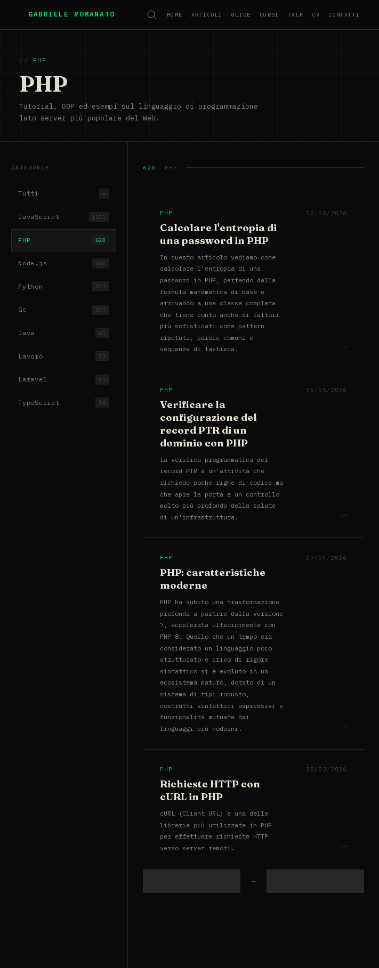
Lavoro (63, 356)
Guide (241, 14)
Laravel (63, 380)
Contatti (344, 14)
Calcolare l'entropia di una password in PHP (218, 234)
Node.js (63, 263)
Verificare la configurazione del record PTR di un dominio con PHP (208, 423)
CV (316, 14)
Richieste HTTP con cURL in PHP (210, 790)
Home (175, 14)
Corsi (269, 14)
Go (63, 310)
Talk (296, 14)
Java (63, 333)
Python (63, 286)
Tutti (63, 194)
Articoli (207, 14)
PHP (63, 240)
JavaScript (63, 217)
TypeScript (63, 402)
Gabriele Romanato (71, 14)
